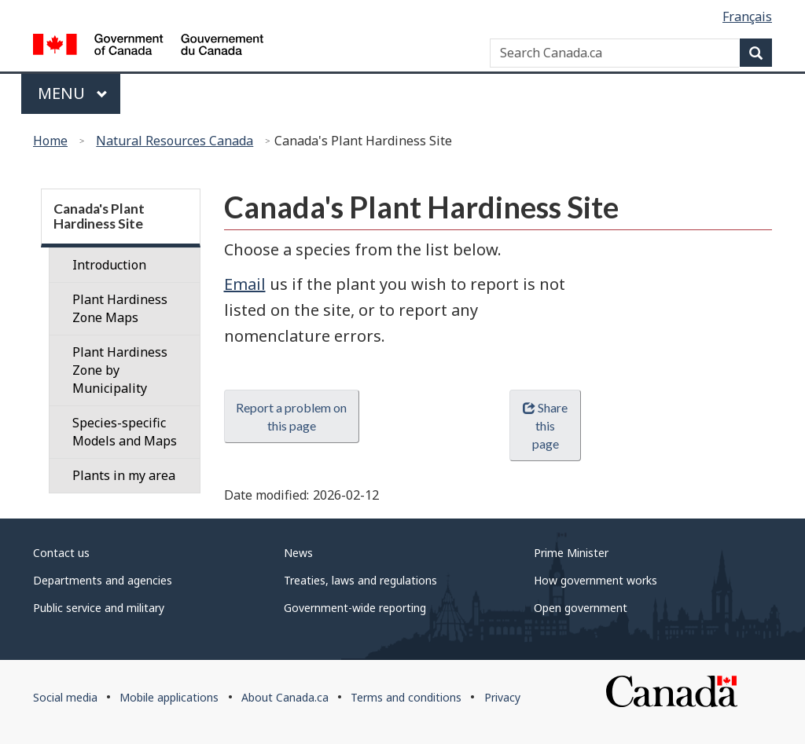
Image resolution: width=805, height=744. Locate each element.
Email (245, 284)
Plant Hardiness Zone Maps (119, 308)
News (298, 552)
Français (747, 16)
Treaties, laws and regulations (360, 580)
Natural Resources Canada (174, 140)
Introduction (109, 264)
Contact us (61, 552)
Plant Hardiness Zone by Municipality (119, 370)
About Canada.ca (285, 697)
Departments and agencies (102, 580)
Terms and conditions (406, 697)
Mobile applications (169, 697)
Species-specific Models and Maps (124, 431)
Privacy (502, 697)
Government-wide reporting (355, 607)
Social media (65, 697)
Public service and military (98, 607)
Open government (580, 607)
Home (50, 140)
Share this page (545, 425)
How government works (595, 580)
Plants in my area (123, 475)
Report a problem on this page (291, 416)
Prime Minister (571, 552)
